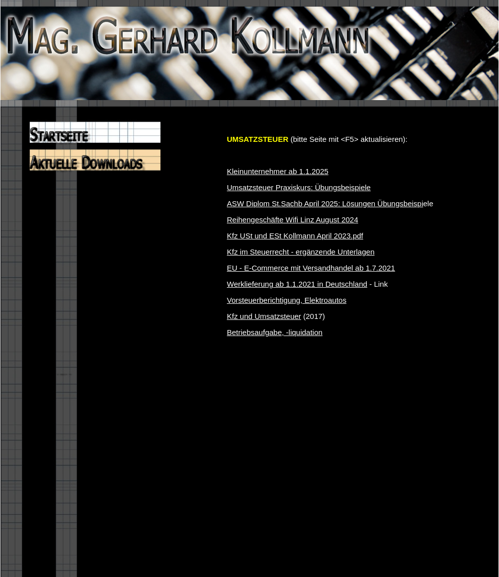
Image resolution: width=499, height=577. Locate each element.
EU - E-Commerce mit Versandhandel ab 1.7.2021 (311, 268)
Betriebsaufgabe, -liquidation (274, 332)
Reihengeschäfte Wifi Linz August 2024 (292, 219)
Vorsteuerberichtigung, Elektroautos (287, 300)
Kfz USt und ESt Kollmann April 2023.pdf (295, 235)
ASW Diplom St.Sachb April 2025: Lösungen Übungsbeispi (325, 203)
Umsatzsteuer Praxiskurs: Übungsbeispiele (299, 187)
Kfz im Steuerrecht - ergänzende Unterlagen (301, 252)
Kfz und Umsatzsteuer (264, 316)
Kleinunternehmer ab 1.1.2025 (277, 171)
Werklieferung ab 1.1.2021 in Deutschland (297, 284)
